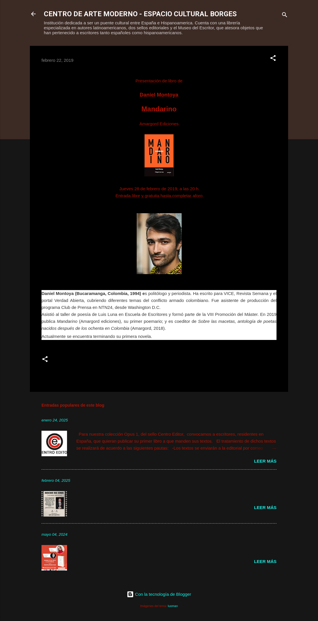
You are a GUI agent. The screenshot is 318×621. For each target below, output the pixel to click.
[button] (273, 59)
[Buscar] (284, 16)
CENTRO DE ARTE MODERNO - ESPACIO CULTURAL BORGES (140, 14)
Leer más (265, 461)
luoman (173, 606)
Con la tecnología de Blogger (159, 594)
